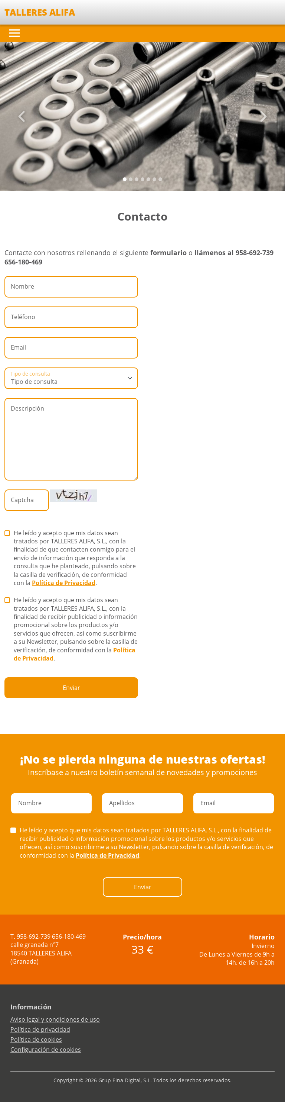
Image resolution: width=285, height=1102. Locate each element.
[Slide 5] (154, 179)
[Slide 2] (136, 179)
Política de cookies (36, 1039)
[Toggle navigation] (14, 33)
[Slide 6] (160, 179)
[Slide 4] (148, 179)
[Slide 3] (142, 179)
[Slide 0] (125, 179)
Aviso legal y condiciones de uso (55, 1019)
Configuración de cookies (45, 1049)
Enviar (71, 688)
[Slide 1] (130, 179)
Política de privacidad (40, 1029)
